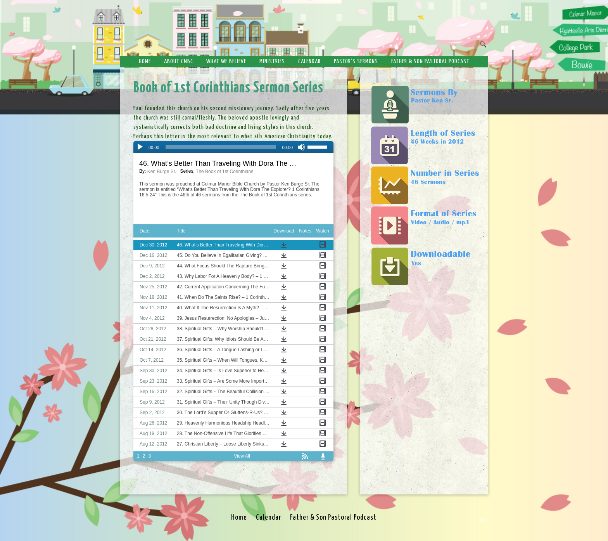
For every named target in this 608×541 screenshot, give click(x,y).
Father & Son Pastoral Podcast (430, 61)
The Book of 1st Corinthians (224, 171)
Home (145, 61)
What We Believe (226, 61)
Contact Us (304, 75)
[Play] (140, 147)
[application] (233, 147)
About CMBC (178, 61)
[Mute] (301, 147)
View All (242, 456)
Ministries (272, 61)
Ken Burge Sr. (161, 171)
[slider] (221, 147)
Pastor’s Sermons (356, 61)
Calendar (309, 61)
